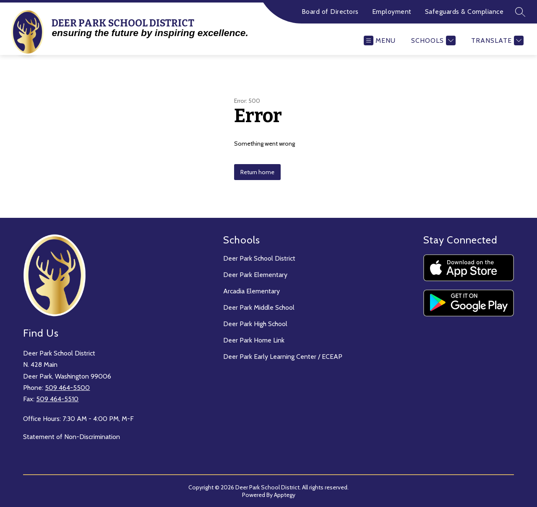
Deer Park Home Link (253, 340)
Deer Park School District (259, 258)
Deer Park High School (255, 324)
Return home (257, 172)
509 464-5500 (67, 388)
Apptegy (284, 495)
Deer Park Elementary (255, 275)
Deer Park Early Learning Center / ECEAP (282, 357)
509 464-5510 (57, 399)
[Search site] (520, 12)
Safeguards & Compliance (464, 12)
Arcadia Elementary (251, 291)
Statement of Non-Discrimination (71, 437)
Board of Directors (330, 12)
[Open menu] (380, 40)
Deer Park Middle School (259, 307)
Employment (392, 12)
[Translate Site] (496, 40)
